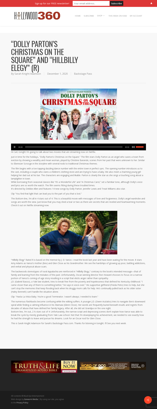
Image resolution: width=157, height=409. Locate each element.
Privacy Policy (22, 402)
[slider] (74, 147)
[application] (78, 147)
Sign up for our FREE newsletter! (52, 3)
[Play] (14, 146)
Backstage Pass (83, 73)
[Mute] (133, 146)
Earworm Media (31, 399)
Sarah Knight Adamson (28, 73)
